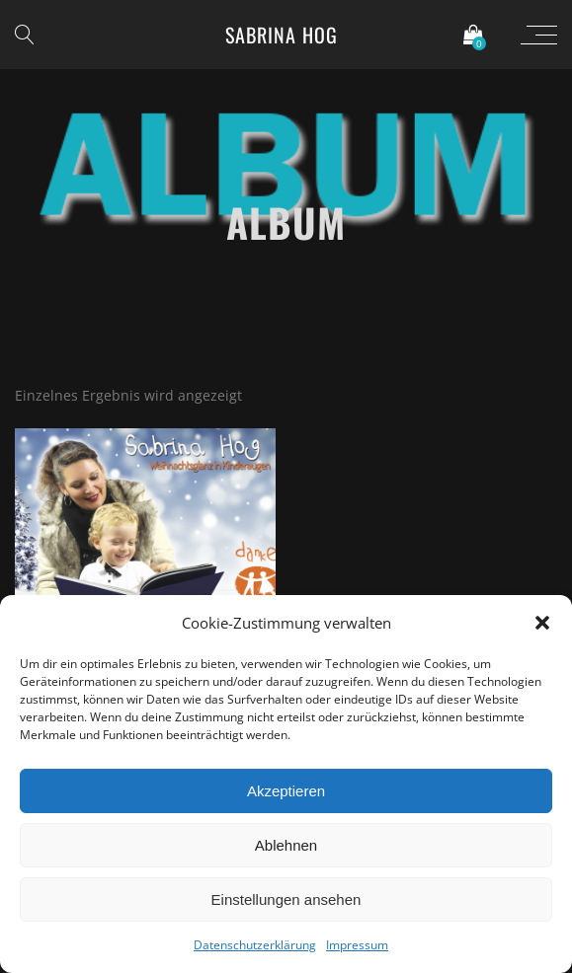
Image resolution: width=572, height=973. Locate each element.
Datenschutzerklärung (255, 944)
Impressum (357, 944)
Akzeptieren (286, 791)
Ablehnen (286, 845)
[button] (542, 623)
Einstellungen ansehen (286, 899)
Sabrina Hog (281, 34)
